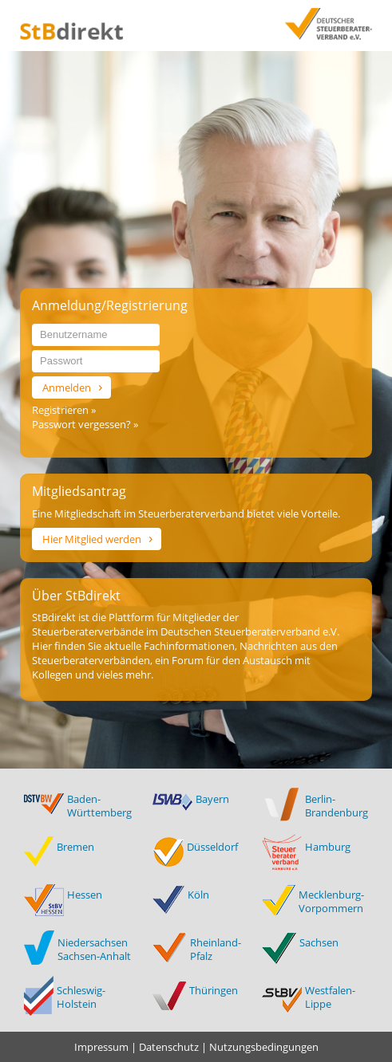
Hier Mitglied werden (91, 539)
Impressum (101, 1047)
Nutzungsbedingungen (264, 1047)
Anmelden (66, 387)
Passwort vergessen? (82, 424)
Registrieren (61, 410)
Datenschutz (169, 1047)
